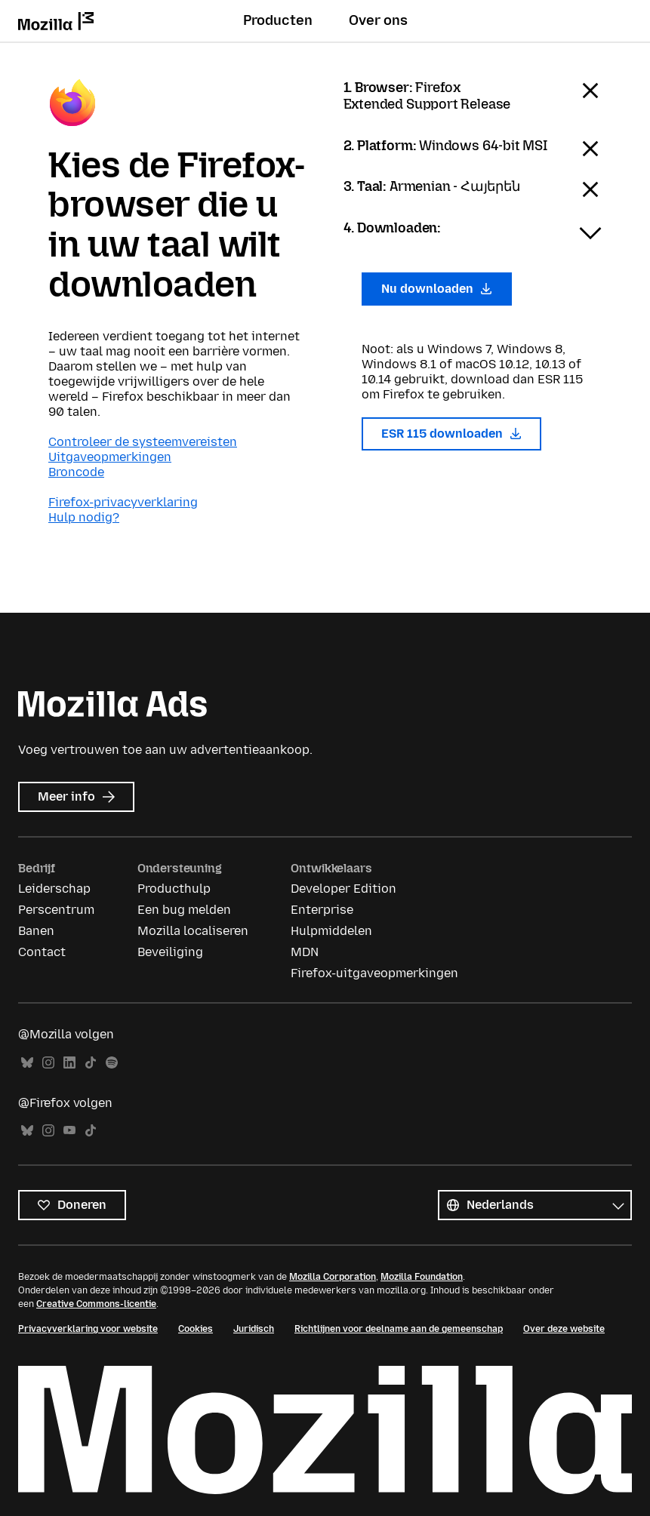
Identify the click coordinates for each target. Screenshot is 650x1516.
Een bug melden (184, 910)
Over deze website (564, 1329)
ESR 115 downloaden (451, 433)
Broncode (76, 472)
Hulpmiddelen (331, 931)
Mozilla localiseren (192, 931)
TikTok (91, 1062)
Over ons (378, 20)
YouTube (69, 1130)
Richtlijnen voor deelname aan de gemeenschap (398, 1329)
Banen (36, 931)
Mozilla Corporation (332, 1277)
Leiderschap (54, 888)
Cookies (195, 1329)
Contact (42, 952)
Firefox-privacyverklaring (123, 502)
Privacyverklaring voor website (88, 1329)
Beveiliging (170, 952)
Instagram (48, 1062)
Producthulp (174, 888)
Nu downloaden (437, 288)
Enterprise (322, 910)
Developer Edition (343, 888)
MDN (305, 952)
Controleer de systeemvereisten (142, 442)
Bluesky (27, 1062)
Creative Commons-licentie (96, 1304)
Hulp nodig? (83, 517)
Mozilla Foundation (421, 1277)
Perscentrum (56, 910)
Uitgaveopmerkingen (109, 457)
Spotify (112, 1062)
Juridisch (253, 1329)
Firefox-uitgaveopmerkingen (374, 973)
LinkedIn (69, 1062)
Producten (278, 20)
